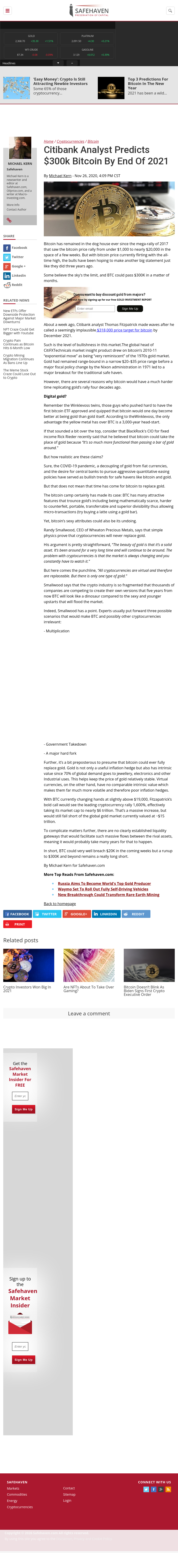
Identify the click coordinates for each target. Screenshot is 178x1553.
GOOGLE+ (75, 915)
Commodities (17, 1496)
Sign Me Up (24, 1111)
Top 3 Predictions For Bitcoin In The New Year (148, 85)
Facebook (15, 249)
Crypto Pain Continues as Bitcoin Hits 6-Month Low (18, 346)
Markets (13, 1490)
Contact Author (16, 211)
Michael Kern (60, 177)
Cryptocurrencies (20, 1508)
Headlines (106, 25)
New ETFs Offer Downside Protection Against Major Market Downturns (19, 318)
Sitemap (69, 1496)
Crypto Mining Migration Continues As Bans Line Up (18, 361)
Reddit (12, 286)
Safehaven (17, 1484)
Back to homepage (60, 905)
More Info (13, 207)
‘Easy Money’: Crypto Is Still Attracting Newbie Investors (60, 83)
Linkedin (14, 277)
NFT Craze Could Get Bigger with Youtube (18, 333)
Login (67, 1502)
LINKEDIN (105, 915)
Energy (12, 1502)
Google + (14, 268)
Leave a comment (89, 1014)
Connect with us (154, 1484)
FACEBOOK (17, 915)
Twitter (13, 259)
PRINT (15, 926)
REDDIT (134, 915)
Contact (69, 1490)
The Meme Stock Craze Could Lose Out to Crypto (19, 375)
